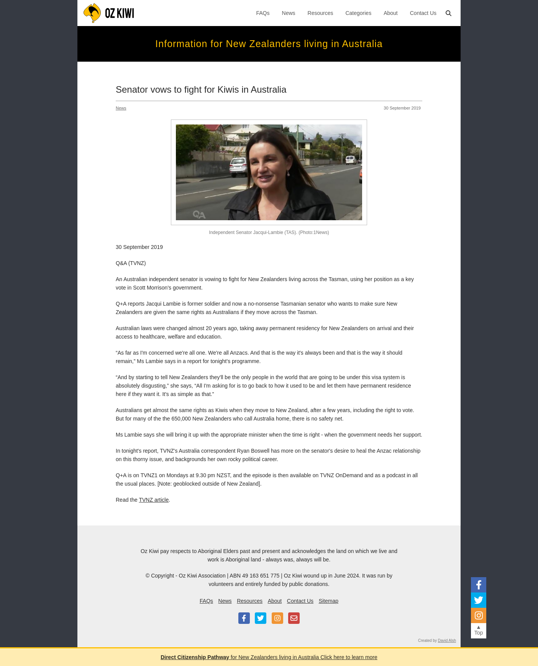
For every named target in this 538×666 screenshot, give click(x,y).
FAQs (263, 13)
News (288, 13)
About (391, 13)
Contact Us (423, 13)
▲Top (478, 630)
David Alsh (447, 640)
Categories (358, 13)
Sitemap (328, 601)
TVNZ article (154, 500)
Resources (320, 13)
